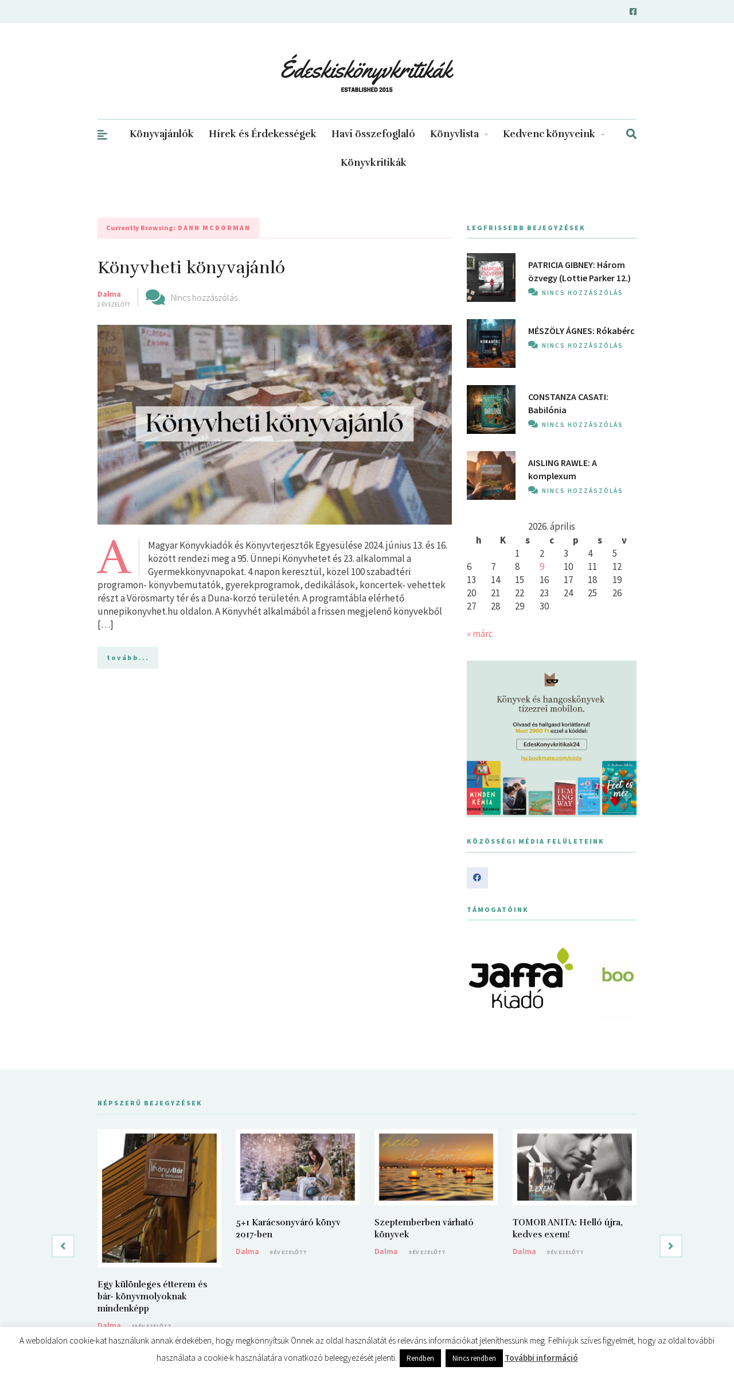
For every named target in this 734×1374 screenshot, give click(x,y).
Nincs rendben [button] (474, 1358)
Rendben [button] (420, 1358)
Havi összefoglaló (373, 134)
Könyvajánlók (162, 134)
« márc (480, 633)
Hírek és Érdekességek (263, 134)
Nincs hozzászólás (204, 297)
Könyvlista (459, 134)
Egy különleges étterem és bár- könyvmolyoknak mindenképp (152, 1296)
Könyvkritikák (374, 163)
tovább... (128, 657)
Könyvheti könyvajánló (191, 267)
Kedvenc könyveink (553, 134)
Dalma (109, 294)
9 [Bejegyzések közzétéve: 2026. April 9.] (542, 566)
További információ (541, 1357)
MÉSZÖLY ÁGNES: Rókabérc (581, 330)
